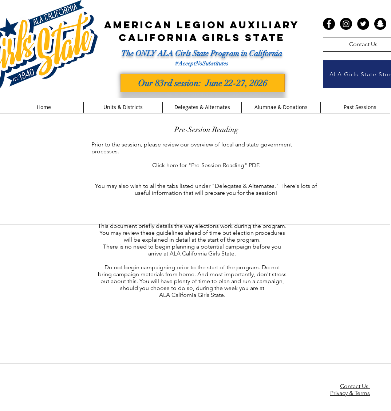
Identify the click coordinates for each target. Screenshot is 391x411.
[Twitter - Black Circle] (363, 24)
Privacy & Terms (350, 393)
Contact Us (355, 386)
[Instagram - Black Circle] (346, 24)
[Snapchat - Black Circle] (380, 24)
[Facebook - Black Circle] (329, 24)
